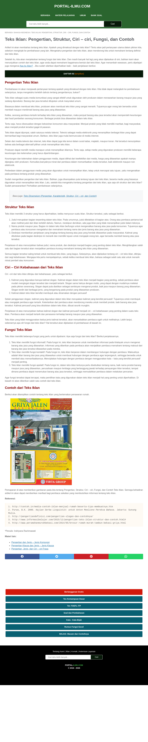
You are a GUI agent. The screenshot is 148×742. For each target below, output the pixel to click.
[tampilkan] (56, 84)
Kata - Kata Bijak (125, 60)
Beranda (45, 11)
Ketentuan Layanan (86, 708)
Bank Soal (96, 11)
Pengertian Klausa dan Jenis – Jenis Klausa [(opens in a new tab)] (32, 667)
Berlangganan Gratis (125, 32)
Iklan (67, 708)
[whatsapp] (85, 677)
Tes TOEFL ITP (125, 46)
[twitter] (39, 677)
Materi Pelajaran (65, 11)
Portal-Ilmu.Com (72, 3)
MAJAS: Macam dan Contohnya (125, 75)
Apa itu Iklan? (26, 76)
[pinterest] (62, 677)
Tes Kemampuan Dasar (125, 39)
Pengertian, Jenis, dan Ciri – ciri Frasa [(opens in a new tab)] (29, 670)
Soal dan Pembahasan (125, 53)
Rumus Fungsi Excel (125, 67)
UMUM (83, 11)
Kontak (74, 708)
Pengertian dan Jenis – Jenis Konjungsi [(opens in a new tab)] (30, 663)
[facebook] (16, 677)
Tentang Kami (59, 708)
